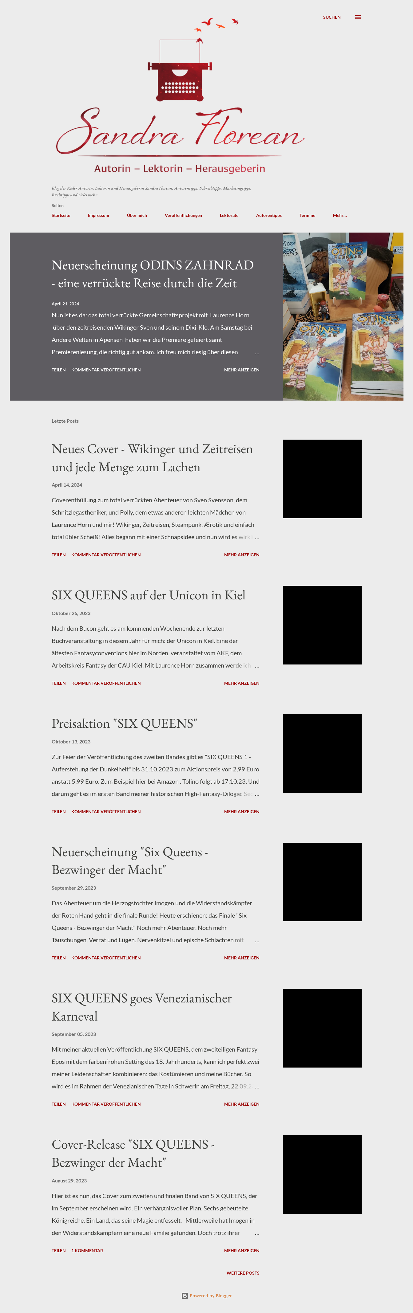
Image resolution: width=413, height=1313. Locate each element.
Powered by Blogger (206, 1296)
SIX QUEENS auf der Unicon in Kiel (149, 594)
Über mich (137, 215)
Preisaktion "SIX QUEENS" (125, 723)
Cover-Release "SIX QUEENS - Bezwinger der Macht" (133, 1153)
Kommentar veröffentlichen (106, 369)
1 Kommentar (87, 1250)
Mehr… (340, 215)
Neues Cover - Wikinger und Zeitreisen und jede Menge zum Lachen (152, 457)
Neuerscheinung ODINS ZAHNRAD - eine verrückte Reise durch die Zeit (153, 274)
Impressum (98, 215)
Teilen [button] (59, 369)
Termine (307, 215)
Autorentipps (269, 215)
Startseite (61, 215)
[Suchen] (332, 17)
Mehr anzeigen (242, 369)
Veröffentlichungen (183, 215)
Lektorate (229, 215)
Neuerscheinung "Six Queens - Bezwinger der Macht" (130, 860)
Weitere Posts (243, 1273)
